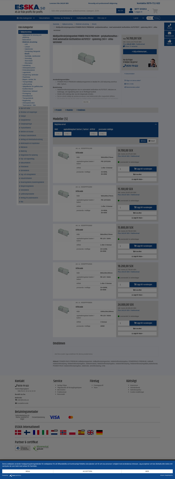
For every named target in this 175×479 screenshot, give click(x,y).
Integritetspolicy (169, 475)
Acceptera (87, 471)
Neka (28, 471)
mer (147, 471)
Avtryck (162, 475)
